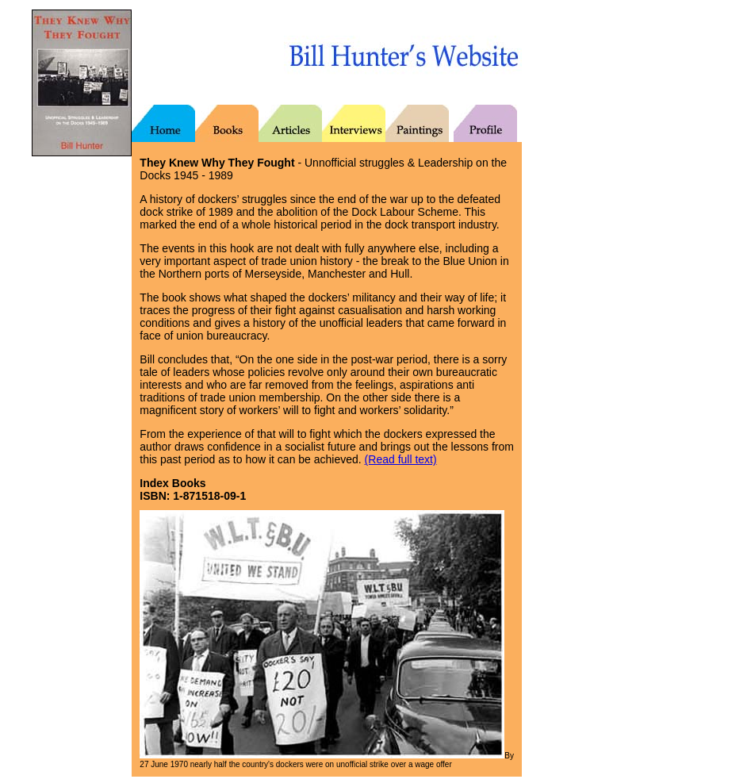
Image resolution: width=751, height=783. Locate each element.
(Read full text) (401, 459)
